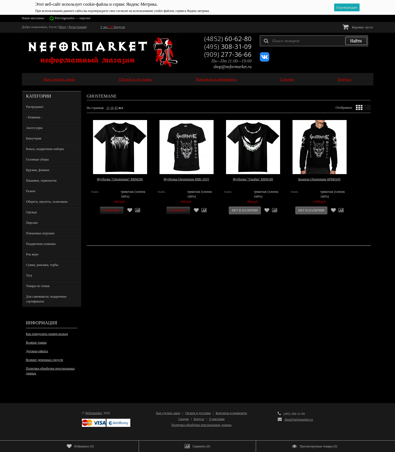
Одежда (31, 212)
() (80, 446)
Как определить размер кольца (47, 334)
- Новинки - (34, 117)
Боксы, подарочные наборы (45, 149)
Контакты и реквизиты (216, 79)
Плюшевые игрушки (40, 233)
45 (116, 108)
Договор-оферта (37, 351)
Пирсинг (32, 223)
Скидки (287, 79)
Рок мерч (32, 254)
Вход (62, 27)
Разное (31, 191)
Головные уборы (37, 159)
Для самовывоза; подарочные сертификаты (46, 299)
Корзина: (358, 27)
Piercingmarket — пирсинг (73, 18)
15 (107, 108)
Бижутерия (33, 138)
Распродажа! (35, 107)
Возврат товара (36, 342)
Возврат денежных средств (44, 360)
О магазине (217, 419)
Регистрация (77, 27)
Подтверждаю (346, 7)
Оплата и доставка (135, 79)
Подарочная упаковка (41, 244)
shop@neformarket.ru (232, 66)
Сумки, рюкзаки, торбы (42, 265)
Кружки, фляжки (37, 170)
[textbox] (314, 40)
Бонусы (344, 79)
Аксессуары (34, 128)
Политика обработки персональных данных (50, 371)
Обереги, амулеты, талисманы (47, 202)
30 (112, 108)
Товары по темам (38, 286)
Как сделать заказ (59, 79)
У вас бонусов (112, 27)
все (120, 108)
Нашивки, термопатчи (41, 180)
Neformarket (93, 413)
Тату (29, 275)
